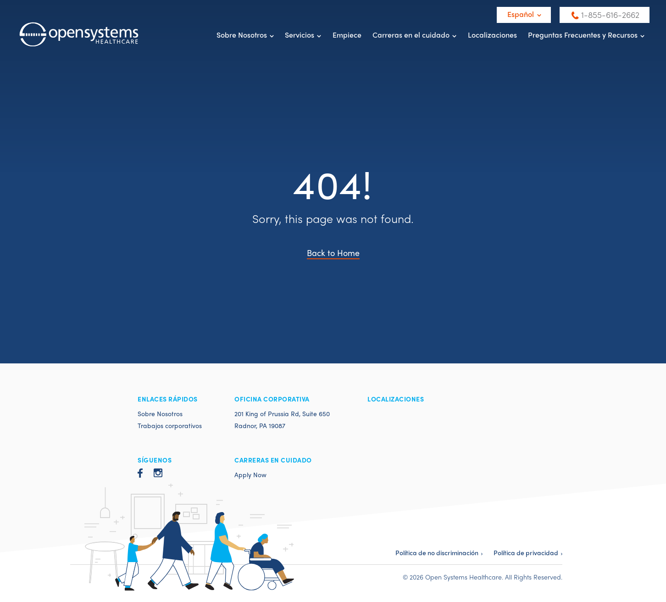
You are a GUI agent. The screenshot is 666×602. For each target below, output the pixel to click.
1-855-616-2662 (610, 14)
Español (520, 14)
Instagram (158, 472)
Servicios (299, 34)
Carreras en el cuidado (411, 34)
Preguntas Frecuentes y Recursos (583, 34)
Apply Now (250, 474)
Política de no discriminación (436, 552)
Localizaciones (492, 34)
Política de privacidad (526, 552)
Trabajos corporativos (170, 425)
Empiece (347, 34)
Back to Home (333, 252)
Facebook (140, 473)
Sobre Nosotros (241, 34)
